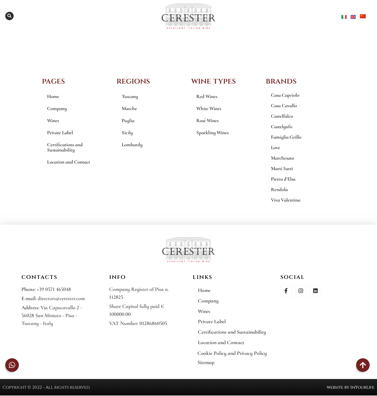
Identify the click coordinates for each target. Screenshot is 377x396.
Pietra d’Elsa (283, 179)
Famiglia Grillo (286, 137)
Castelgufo (281, 126)
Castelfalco (282, 116)
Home (53, 96)
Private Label (60, 132)
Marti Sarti (282, 168)
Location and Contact (68, 162)
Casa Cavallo (284, 105)
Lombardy (132, 145)
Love (275, 147)
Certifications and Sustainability (65, 147)
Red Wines (206, 96)
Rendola (279, 189)
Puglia (128, 120)
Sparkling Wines (212, 132)
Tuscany (130, 96)
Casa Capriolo (285, 95)
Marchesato (282, 158)
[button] (9, 16)
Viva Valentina (285, 200)
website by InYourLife (350, 388)
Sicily (127, 132)
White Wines (208, 108)
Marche (129, 108)
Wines (53, 120)
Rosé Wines (207, 120)
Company (57, 108)
